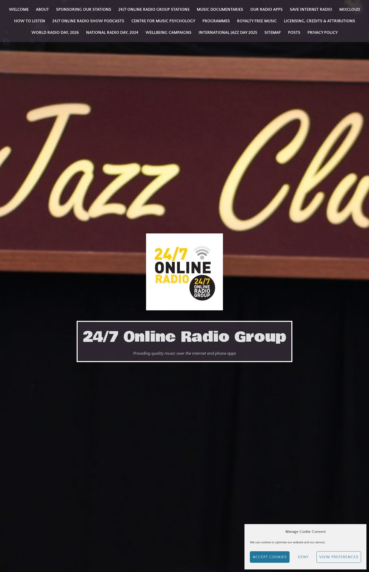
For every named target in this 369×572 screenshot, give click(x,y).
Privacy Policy (323, 32)
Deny (303, 557)
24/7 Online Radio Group (184, 337)
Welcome (19, 9)
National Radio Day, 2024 (112, 32)
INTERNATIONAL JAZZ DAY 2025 (228, 32)
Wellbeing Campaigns (168, 32)
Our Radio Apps (266, 9)
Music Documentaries (220, 9)
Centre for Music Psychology (163, 21)
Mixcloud (349, 9)
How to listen (29, 21)
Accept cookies (270, 557)
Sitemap (272, 32)
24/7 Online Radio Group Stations (154, 9)
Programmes (216, 21)
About (42, 9)
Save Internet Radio (311, 9)
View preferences (338, 557)
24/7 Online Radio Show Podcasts (88, 21)
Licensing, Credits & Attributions (319, 21)
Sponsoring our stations (83, 9)
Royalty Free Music (257, 21)
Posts (294, 32)
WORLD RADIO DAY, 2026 (55, 32)
